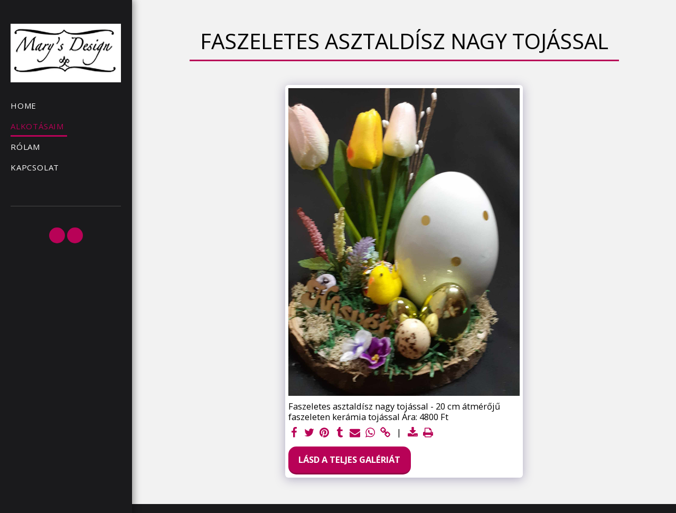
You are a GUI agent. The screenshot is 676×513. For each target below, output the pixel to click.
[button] (57, 235)
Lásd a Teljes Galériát (349, 459)
